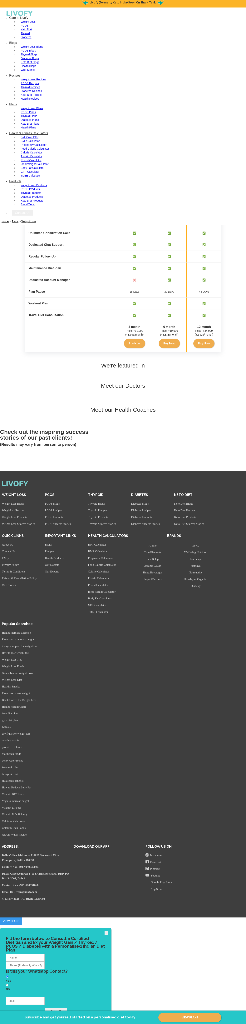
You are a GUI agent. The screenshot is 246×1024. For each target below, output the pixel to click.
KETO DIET (183, 495)
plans (15, 221)
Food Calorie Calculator (35, 148)
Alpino (153, 545)
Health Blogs (28, 65)
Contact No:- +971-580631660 (20, 885)
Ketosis (6, 726)
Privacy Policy (10, 564)
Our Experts (52, 571)
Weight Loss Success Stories (18, 523)
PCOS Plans (28, 112)
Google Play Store (160, 882)
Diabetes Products (32, 196)
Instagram (153, 855)
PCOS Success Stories (58, 523)
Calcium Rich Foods (14, 827)
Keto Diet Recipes (31, 94)
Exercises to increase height (18, 639)
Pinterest (152, 868)
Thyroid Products (31, 192)
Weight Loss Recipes (33, 79)
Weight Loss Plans (32, 108)
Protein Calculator (31, 156)
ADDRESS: (10, 846)
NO (8, 989)
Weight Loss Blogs (32, 46)
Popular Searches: (17, 624)
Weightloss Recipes (13, 510)
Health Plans (28, 127)
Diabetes (26, 37)
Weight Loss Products (34, 185)
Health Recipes (30, 98)
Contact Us (22, 212)
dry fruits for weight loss (16, 733)
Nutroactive (196, 572)
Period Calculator (31, 160)
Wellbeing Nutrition (195, 552)
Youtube (152, 875)
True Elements (152, 552)
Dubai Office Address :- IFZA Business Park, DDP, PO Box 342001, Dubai (35, 876)
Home (5, 221)
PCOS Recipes (30, 83)
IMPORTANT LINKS (60, 536)
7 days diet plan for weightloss (19, 646)
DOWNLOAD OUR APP (92, 846)
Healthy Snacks (11, 686)
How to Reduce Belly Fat (16, 787)
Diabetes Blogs (30, 58)
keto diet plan (10, 713)
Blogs (13, 42)
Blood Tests (28, 204)
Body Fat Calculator (32, 167)
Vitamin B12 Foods (13, 794)
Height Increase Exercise (16, 632)
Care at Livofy (18, 17)
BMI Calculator (29, 137)
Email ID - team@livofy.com (19, 891)
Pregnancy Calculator (34, 144)
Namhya (196, 565)
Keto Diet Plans (30, 123)
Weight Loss (28, 21)
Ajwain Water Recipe (14, 834)
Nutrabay (195, 559)
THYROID (96, 495)
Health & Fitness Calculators (28, 133)
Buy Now (134, 343)
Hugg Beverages (152, 572)
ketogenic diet (10, 767)
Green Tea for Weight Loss (17, 673)
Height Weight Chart (14, 706)
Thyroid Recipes (30, 87)
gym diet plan (10, 720)
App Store (155, 889)
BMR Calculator (30, 140)
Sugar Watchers (153, 579)
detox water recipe (12, 760)
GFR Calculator (30, 171)
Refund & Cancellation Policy (19, 578)
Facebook (153, 862)
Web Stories (28, 69)
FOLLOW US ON (158, 846)
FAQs (5, 558)
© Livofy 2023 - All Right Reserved (23, 898)
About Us (7, 544)
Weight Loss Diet (12, 679)
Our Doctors (52, 564)
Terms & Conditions (13, 571)
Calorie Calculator (31, 152)
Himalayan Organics (195, 579)
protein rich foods (12, 747)
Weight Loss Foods (13, 666)
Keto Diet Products (32, 200)
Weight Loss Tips (12, 659)
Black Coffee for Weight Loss (19, 700)
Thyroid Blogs (29, 54)
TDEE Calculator (31, 175)
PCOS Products (30, 189)
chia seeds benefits (12, 780)
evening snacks (10, 740)
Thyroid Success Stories (102, 523)
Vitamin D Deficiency (14, 814)
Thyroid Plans (29, 115)
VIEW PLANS (190, 1017)
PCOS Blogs (28, 50)
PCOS (24, 25)
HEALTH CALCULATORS (108, 536)
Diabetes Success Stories (145, 523)
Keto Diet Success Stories (189, 523)
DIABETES (139, 495)
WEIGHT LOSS (14, 495)
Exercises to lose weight (16, 693)
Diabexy (196, 585)
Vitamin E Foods (12, 807)
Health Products (54, 558)
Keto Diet (26, 29)
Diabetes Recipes (31, 90)
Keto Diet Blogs (30, 62)
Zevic (195, 545)
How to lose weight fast (15, 652)
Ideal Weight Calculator (34, 164)
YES (8, 980)
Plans (13, 104)
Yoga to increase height (15, 800)
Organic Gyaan (152, 565)
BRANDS (174, 536)
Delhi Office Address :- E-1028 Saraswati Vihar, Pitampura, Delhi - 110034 (31, 858)
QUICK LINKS (13, 536)
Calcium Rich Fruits (13, 821)
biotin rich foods (11, 753)
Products (15, 181)
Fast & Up (153, 559)
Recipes (14, 75)
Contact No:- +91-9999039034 (20, 866)
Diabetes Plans (30, 119)
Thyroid (25, 33)
